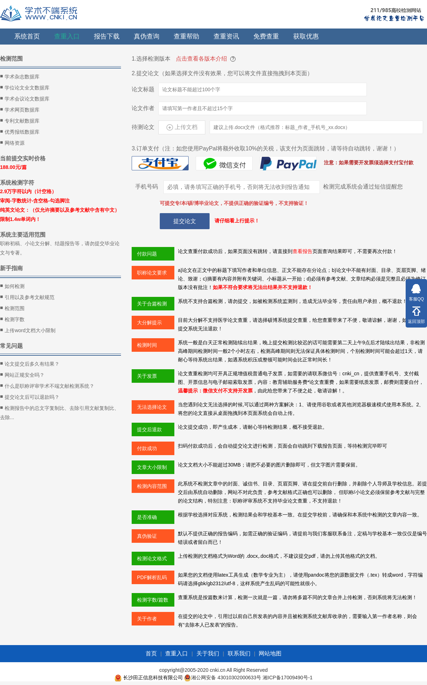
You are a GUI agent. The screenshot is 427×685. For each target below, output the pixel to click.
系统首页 (27, 36)
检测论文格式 (152, 558)
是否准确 (147, 517)
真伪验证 (147, 536)
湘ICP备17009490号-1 (287, 677)
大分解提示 (149, 322)
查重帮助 (186, 36)
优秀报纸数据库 (19, 131)
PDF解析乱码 (152, 577)
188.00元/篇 (13, 167)
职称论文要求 (152, 272)
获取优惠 (306, 36)
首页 (151, 653)
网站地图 (270, 653)
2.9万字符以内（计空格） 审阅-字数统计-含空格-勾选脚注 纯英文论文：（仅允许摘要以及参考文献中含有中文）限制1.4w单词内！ (60, 205)
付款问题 (147, 254)
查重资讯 (226, 36)
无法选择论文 (152, 407)
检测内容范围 (152, 486)
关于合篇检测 (152, 304)
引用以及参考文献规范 (27, 297)
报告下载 (107, 36)
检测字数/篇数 (152, 600)
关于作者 (147, 619)
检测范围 (12, 308)
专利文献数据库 (19, 120)
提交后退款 (149, 429)
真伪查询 (146, 36)
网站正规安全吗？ (22, 374)
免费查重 (266, 36)
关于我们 (207, 653)
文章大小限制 (152, 467)
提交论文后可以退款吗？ (29, 396)
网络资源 (12, 142)
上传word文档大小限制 (28, 330)
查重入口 (67, 36)
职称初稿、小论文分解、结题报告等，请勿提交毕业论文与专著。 (60, 248)
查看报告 (302, 251)
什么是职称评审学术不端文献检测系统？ (47, 385)
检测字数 (12, 319)
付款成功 (147, 448)
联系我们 (239, 653)
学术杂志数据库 (19, 76)
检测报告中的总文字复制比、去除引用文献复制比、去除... (59, 411)
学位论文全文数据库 (24, 87)
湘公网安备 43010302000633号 (226, 677)
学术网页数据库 (19, 109)
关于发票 (147, 376)
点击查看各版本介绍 (201, 59)
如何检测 (12, 286)
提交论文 (184, 221)
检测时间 (147, 345)
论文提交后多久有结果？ (29, 363)
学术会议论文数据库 (24, 98)
